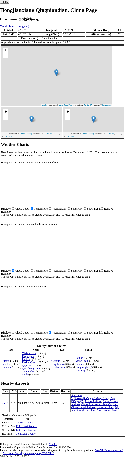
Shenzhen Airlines (107, 410)
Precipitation (59, 208)
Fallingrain (106, 105)
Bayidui (6, 363)
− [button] (6, 55)
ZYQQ (5, 402)
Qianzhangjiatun (31, 368)
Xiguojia (55, 360)
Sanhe (25, 374)
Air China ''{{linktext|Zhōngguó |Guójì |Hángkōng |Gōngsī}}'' (93, 398)
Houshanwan (58, 367)
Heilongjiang (22, 26)
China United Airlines (83, 407)
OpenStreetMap (65, 105)
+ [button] (6, 50)
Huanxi (5, 360)
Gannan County (24, 422)
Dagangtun (28, 356)
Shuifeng (80, 370)
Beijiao (79, 357)
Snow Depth (94, 208)
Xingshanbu (57, 363)
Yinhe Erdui (82, 360)
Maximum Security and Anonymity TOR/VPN (28, 453)
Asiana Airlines (93, 401)
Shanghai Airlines (86, 410)
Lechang (26, 359)
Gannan (79, 363)
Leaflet (44, 105)
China (10, 26)
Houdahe (6, 367)
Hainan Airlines (105, 407)
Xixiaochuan (29, 353)
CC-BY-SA (87, 105)
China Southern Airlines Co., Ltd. (99, 404)
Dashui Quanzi (30, 362)
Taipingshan (28, 371)
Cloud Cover (22, 208)
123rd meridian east (26, 426)
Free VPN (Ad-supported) (109, 450)
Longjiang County (26, 433)
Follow (4, 2)
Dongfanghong (83, 367)
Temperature (41, 208)
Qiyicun (26, 365)
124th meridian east (26, 430)
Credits (53, 444)
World (3, 26)
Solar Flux (76, 208)
